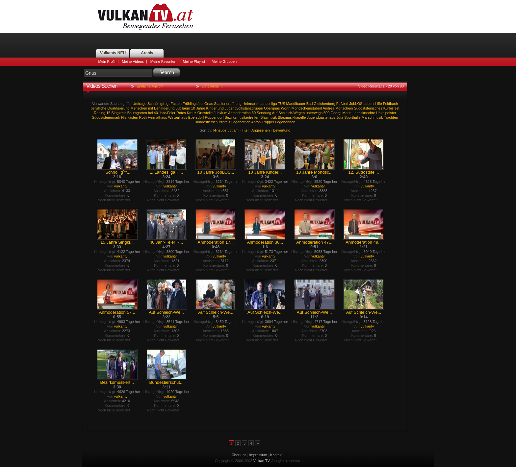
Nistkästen (129, 117)
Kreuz (191, 113)
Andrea (328, 108)
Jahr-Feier (167, 113)
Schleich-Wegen (291, 113)
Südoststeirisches (368, 108)
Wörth (285, 108)
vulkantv (120, 186)
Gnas (208, 104)
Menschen (138, 108)
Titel (245, 130)
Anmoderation (239, 113)
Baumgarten (137, 113)
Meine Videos (132, 61)
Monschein (344, 108)
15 (108, 113)
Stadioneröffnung (228, 104)
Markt (346, 113)
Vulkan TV (145, 16)
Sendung (264, 113)
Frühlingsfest (193, 104)
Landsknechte (363, 113)
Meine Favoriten (163, 61)
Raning (99, 113)
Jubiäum (220, 113)
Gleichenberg (324, 104)
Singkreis (118, 113)
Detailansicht (212, 86)
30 (254, 113)
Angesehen (260, 130)
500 (326, 113)
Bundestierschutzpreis (212, 122)
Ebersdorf (196, 117)
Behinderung (164, 108)
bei (150, 113)
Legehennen (285, 122)
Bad (309, 104)
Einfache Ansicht (150, 86)
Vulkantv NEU (113, 53)
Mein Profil (107, 61)
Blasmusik (268, 117)
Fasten (176, 104)
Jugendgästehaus (321, 117)
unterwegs (314, 113)
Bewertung (282, 130)
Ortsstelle (205, 113)
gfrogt (164, 104)
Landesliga (268, 104)
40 (156, 113)
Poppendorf (214, 117)
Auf (275, 113)
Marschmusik (372, 117)
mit (150, 108)
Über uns (239, 455)
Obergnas (272, 108)
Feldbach (390, 104)
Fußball (342, 104)
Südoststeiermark (106, 117)
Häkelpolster (386, 113)
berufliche (98, 108)
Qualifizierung (118, 108)
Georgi (335, 113)
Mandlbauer (295, 104)
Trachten (391, 117)
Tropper (268, 122)
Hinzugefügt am (226, 130)
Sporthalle (352, 117)
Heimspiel (250, 104)
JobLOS (356, 104)
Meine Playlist (194, 61)
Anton (256, 122)
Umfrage (139, 104)
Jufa (339, 117)
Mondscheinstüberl (307, 108)
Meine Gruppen (224, 61)
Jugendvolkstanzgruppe (244, 108)
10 (193, 108)
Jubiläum (182, 108)
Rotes (181, 113)
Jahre (200, 108)
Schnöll (153, 104)
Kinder (211, 108)
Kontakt (276, 455)
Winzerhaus (177, 117)
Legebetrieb (240, 122)
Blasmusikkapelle (292, 117)
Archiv (147, 53)
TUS (281, 104)
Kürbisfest (391, 108)
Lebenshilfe (372, 104)
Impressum (258, 455)
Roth (143, 117)
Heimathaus (157, 117)
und (220, 108)
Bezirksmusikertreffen (242, 117)
